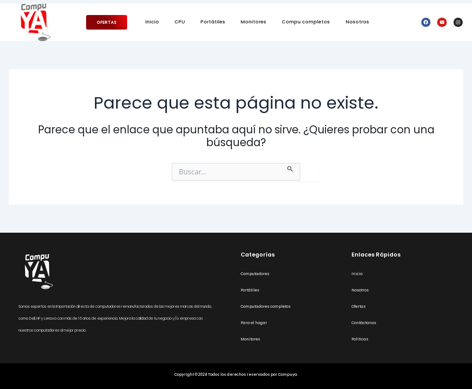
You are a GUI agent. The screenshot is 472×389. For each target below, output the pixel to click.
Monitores (253, 22)
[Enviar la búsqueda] (290, 167)
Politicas (359, 339)
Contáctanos (363, 322)
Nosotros (357, 22)
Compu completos (306, 22)
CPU (179, 22)
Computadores (255, 273)
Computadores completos (266, 306)
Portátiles (212, 22)
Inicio (152, 22)
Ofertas (358, 306)
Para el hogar (254, 322)
